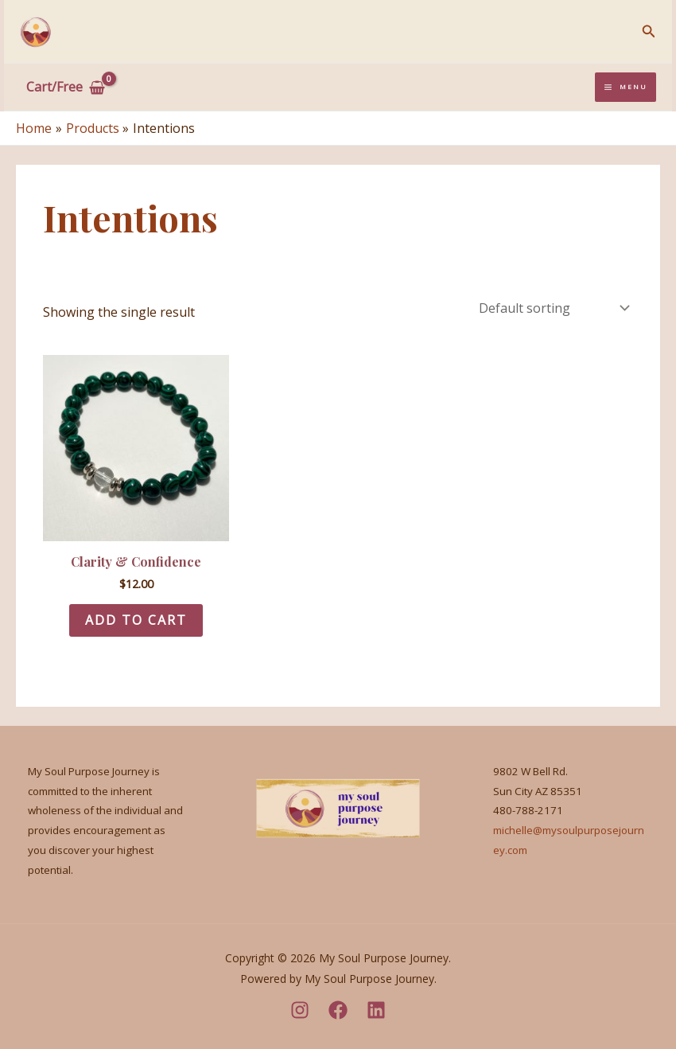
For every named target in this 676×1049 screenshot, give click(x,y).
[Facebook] (338, 1010)
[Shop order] (552, 308)
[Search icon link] (649, 31)
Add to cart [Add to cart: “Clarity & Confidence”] (136, 620)
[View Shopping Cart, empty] (66, 87)
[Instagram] (299, 1010)
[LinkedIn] (376, 1010)
